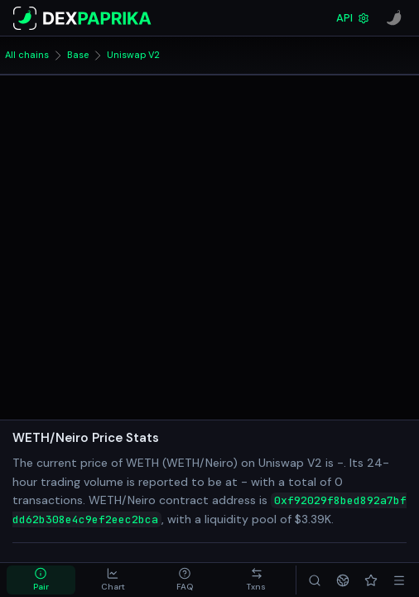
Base (78, 55)
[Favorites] (371, 580)
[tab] (41, 580)
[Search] (314, 580)
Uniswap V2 (133, 55)
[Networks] (343, 580)
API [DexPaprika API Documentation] (352, 18)
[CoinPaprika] (394, 18)
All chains (27, 55)
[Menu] (399, 580)
